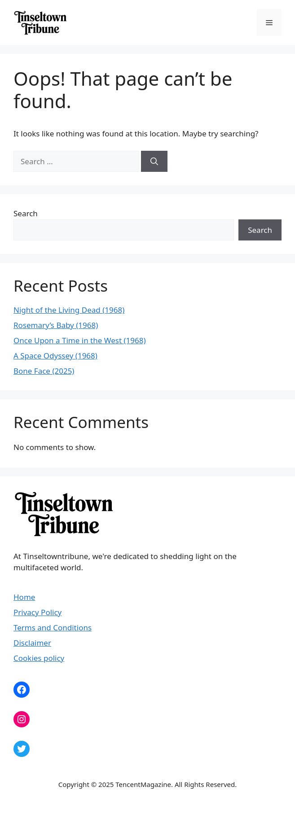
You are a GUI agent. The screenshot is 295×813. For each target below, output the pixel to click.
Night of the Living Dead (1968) (68, 310)
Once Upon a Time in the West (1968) (79, 340)
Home (24, 597)
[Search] (154, 161)
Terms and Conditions (52, 627)
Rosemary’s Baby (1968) (55, 325)
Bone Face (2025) (43, 371)
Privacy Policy (37, 612)
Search (25, 213)
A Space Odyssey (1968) (55, 355)
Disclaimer (32, 643)
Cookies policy (38, 658)
